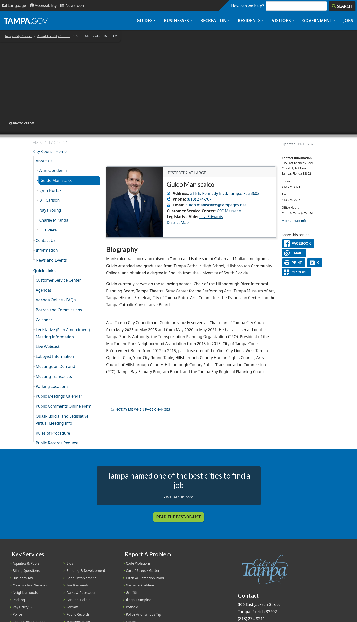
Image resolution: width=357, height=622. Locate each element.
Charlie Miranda (53, 220)
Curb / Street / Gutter (143, 570)
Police (17, 614)
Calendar (44, 319)
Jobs (348, 20)
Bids (69, 563)
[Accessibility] (43, 5)
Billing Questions (26, 570)
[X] (314, 262)
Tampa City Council (18, 36)
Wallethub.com (179, 497)
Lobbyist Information (55, 356)
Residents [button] (249, 20)
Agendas (43, 290)
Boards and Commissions (59, 309)
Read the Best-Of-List (178, 517)
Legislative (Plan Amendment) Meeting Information (63, 333)
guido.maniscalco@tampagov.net (215, 205)
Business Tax (23, 578)
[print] (293, 262)
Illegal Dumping (138, 599)
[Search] (342, 6)
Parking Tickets (78, 599)
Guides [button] (145, 20)
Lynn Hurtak (50, 190)
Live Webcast (47, 346)
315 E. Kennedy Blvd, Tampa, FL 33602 (224, 193)
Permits (72, 607)
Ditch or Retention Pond (145, 578)
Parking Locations (52, 386)
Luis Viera (48, 230)
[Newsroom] (73, 5)
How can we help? (247, 6)
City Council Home (50, 151)
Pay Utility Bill (23, 607)
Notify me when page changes (140, 409)
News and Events (51, 260)
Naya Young (50, 210)
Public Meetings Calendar (59, 396)
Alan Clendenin (53, 170)
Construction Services (30, 585)
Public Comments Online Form (63, 406)
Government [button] (317, 20)
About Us (44, 161)
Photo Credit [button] (21, 123)
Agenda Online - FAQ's (56, 299)
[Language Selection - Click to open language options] (14, 5)
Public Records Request (57, 442)
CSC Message (229, 210)
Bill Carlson (49, 200)
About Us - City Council (53, 36)
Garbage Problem (140, 585)
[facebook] (298, 243)
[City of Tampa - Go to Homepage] (26, 20)
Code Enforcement (81, 578)
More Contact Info (294, 221)
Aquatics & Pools (26, 563)
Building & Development (85, 570)
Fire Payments (77, 585)
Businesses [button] (176, 20)
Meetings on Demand (55, 366)
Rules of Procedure (53, 433)
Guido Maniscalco (56, 180)
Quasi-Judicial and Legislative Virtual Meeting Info (62, 419)
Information (47, 250)
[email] (294, 253)
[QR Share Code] (296, 272)
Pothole (132, 607)
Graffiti (131, 592)
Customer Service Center (58, 280)
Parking (19, 599)
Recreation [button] (213, 20)
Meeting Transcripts (54, 376)
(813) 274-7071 (200, 199)
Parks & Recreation (81, 592)
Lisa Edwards (211, 216)
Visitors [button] (281, 20)
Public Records (78, 614)
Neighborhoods (25, 592)
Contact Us (45, 240)
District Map (178, 222)
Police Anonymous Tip (143, 614)
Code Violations (138, 563)
